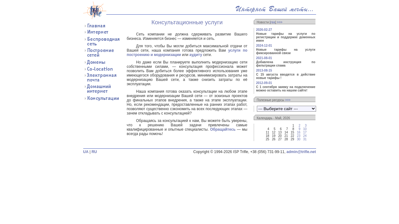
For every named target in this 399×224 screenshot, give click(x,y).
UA (86, 152)
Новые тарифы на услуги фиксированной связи (285, 51)
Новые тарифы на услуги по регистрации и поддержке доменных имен (285, 37)
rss (273, 22)
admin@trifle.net (301, 152)
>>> (279, 22)
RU (94, 152)
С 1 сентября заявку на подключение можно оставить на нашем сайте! (285, 88)
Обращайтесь (223, 129)
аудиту (196, 55)
